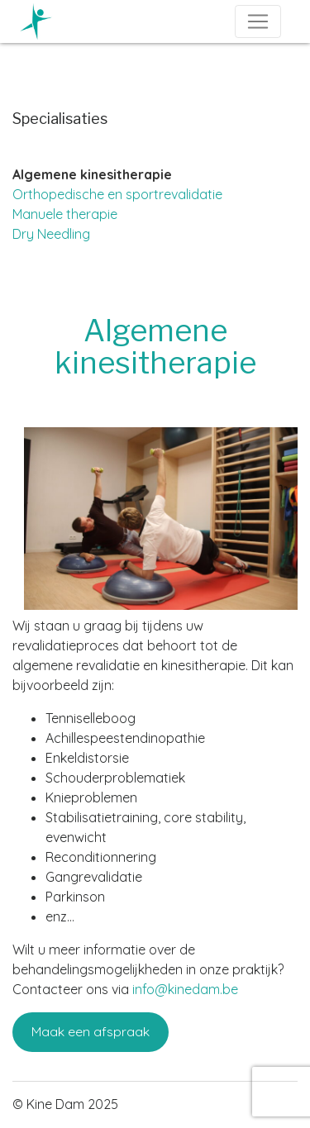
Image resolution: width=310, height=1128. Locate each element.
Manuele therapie (64, 214)
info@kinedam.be (185, 989)
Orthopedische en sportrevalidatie (117, 194)
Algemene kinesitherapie (92, 174)
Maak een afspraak (90, 1031)
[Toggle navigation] (258, 21)
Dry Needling (51, 234)
